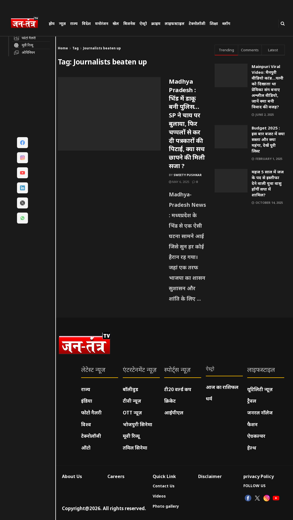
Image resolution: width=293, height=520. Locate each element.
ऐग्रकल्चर (256, 436)
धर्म (209, 398)
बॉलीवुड (130, 389)
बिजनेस (129, 23)
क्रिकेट (170, 401)
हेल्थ (251, 448)
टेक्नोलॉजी (197, 23)
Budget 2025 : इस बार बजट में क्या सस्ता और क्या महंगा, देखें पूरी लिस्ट (268, 139)
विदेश (86, 23)
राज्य (74, 23)
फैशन (252, 424)
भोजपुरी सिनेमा (137, 424)
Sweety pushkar (187, 175)
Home (63, 48)
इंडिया (86, 401)
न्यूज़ (62, 23)
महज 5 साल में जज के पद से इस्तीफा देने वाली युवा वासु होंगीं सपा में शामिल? (268, 183)
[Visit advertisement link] (250, 252)
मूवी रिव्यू (131, 436)
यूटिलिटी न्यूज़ (260, 389)
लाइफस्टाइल (174, 23)
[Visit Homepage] (27, 23)
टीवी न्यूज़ (132, 401)
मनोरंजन (101, 23)
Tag (75, 48)
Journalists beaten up (102, 48)
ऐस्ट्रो (143, 23)
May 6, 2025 (179, 182)
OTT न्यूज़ (132, 412)
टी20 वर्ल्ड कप (177, 389)
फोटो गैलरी (91, 412)
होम (52, 23)
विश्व (86, 424)
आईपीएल (173, 412)
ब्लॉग (226, 23)
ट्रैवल (251, 401)
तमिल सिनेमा (135, 448)
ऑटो (85, 448)
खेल (116, 23)
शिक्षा (214, 23)
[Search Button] (283, 23)
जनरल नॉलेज (260, 412)
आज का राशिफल (222, 387)
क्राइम (155, 23)
